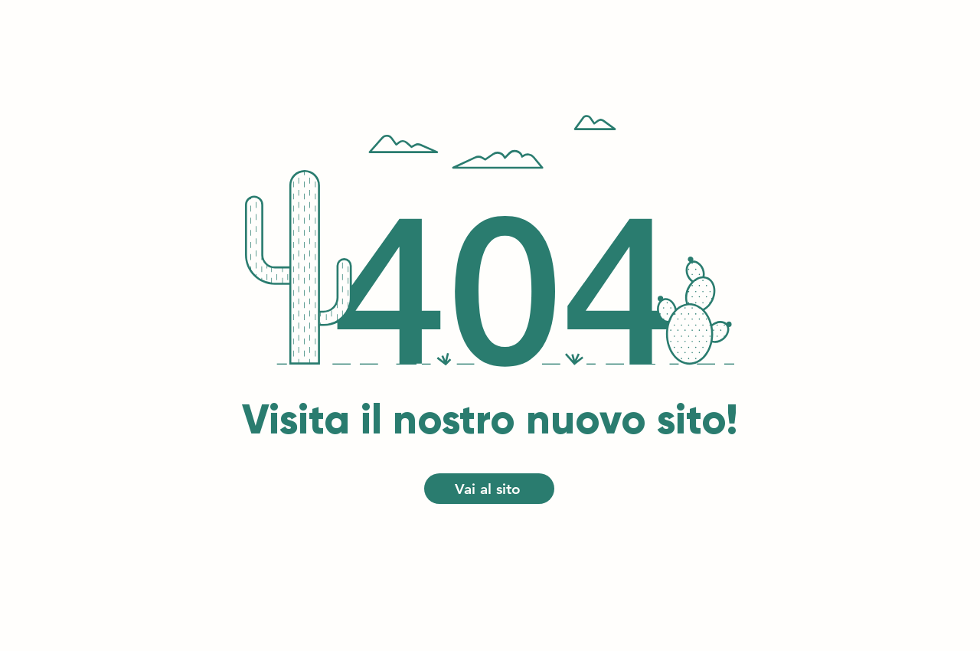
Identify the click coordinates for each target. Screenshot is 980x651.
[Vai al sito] (489, 488)
